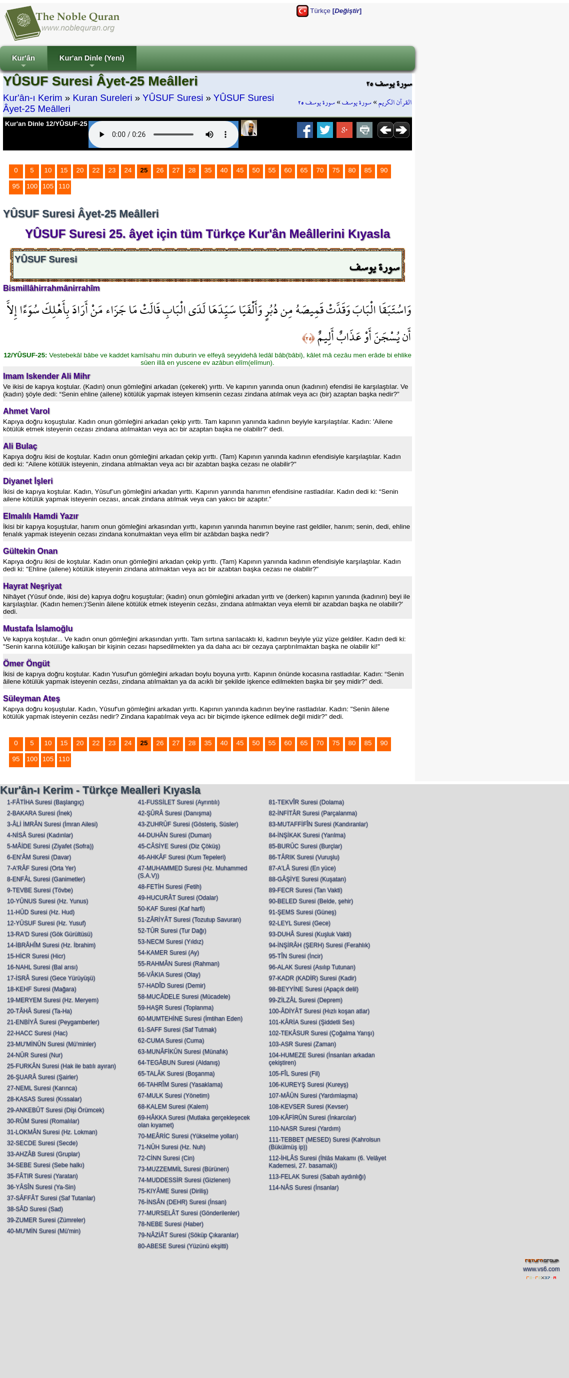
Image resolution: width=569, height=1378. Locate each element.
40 (224, 170)
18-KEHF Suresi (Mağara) (41, 989)
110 (64, 186)
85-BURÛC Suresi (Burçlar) (305, 846)
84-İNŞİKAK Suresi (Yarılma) (307, 835)
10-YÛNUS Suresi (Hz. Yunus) (47, 901)
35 (208, 170)
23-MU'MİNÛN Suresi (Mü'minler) (51, 1044)
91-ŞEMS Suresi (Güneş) (302, 912)
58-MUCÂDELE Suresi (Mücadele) (184, 996)
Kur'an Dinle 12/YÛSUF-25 (46, 123)
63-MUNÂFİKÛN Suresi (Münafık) (183, 1051)
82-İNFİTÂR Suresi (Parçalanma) (312, 813)
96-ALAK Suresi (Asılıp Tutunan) (311, 967)
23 (112, 170)
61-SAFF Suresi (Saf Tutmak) (177, 1029)
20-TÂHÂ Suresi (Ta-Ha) (39, 1011)
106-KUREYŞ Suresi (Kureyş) (308, 1084)
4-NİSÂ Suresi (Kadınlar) (40, 835)
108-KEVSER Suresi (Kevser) (308, 1106)
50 (256, 170)
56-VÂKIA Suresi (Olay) (169, 974)
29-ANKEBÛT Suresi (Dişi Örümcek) (55, 1110)
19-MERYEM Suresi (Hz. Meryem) (52, 1000)
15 (64, 170)
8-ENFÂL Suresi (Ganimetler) (46, 879)
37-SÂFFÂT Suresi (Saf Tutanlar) (51, 1198)
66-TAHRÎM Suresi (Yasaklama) (180, 1084)
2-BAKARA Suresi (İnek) (39, 813)
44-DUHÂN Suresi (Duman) (175, 835)
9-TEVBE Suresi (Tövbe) (40, 890)
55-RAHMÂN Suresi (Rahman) (179, 963)
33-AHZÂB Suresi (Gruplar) (43, 1154)
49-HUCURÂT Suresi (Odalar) (178, 897)
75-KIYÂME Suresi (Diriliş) (173, 1191)
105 (48, 186)
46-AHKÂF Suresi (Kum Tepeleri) (182, 857)
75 (336, 170)
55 (272, 170)
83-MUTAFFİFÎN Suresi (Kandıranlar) (318, 824)
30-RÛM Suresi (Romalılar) (43, 1121)
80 (352, 170)
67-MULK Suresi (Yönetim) (174, 1095)
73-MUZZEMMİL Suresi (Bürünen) (183, 1169)
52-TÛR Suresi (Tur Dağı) (172, 930)
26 (160, 170)
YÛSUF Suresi (172, 97)
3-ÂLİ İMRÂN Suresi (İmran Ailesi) (52, 824)
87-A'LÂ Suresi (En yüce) (302, 868)
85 (368, 170)
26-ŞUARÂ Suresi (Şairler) (42, 1077)
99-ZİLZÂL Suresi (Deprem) (305, 1000)
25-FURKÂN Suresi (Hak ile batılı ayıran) (61, 1066)
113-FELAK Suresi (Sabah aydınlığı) (317, 1176)
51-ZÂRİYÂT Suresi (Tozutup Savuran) (190, 919)
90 (384, 170)
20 (80, 170)
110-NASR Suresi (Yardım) (304, 1128)
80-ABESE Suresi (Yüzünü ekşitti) (183, 1246)
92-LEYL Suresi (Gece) (299, 923)
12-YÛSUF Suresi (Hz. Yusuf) (46, 923)
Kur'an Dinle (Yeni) (92, 62)
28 (192, 170)
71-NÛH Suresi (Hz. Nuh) (172, 1147)
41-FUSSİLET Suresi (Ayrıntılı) (179, 802)
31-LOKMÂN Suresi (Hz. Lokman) (52, 1132)
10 (48, 170)
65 (304, 170)
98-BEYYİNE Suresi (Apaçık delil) (313, 989)
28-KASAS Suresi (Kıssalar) (44, 1099)
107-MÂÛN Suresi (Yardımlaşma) (313, 1095)
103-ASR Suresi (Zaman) (302, 1044)
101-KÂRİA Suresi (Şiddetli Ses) (311, 1022)
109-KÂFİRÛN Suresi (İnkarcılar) (312, 1117)
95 (16, 186)
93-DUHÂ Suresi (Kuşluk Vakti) (309, 934)
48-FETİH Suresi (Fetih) (170, 886)
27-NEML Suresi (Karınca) (42, 1088)
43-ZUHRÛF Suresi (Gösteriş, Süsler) (188, 824)
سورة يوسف (357, 102)
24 (128, 170)
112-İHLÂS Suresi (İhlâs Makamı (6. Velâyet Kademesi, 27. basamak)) (327, 1162)
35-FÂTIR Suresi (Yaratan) (42, 1176)
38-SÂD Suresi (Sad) (35, 1209)
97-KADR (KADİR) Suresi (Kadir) (312, 978)
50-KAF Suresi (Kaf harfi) (171, 908)
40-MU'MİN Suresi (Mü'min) (43, 1231)
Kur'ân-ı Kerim (32, 97)
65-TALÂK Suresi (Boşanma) (176, 1073)
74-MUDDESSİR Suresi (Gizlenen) (184, 1180)
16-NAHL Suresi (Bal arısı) (42, 967)
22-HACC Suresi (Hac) (37, 1033)
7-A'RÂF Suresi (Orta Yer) (41, 868)
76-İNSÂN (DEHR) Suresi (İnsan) (182, 1202)
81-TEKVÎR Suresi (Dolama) (306, 802)
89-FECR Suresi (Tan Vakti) (305, 890)
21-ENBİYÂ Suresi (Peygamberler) (53, 1022)
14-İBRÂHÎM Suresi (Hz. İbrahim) (51, 945)
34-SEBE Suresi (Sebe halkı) (45, 1165)
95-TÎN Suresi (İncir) (295, 956)
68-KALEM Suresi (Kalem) (173, 1106)
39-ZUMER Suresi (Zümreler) (46, 1220)
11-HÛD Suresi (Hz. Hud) (40, 912)
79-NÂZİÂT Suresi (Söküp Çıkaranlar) (188, 1235)
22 (96, 170)
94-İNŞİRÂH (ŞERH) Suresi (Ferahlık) (319, 945)
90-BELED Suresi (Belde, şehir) (310, 901)
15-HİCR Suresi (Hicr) (36, 956)
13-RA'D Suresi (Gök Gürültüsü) (49, 934)
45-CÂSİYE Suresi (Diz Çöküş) (179, 846)
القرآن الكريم (395, 102)
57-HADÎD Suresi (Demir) (172, 985)
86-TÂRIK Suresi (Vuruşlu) (304, 857)
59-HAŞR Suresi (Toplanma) (176, 1007)
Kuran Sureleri (102, 97)
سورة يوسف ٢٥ (316, 102)
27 (176, 170)
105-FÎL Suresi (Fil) (294, 1073)
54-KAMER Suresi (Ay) (168, 952)
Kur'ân (23, 62)
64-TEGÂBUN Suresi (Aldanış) (179, 1062)
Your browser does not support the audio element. (163, 134)
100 (32, 186)
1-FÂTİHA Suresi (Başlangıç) (45, 802)
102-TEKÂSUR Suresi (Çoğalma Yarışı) (321, 1033)
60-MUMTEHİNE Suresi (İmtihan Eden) (190, 1018)
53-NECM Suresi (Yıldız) (171, 941)
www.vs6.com (541, 1269)
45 (240, 170)
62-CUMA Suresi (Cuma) (171, 1040)
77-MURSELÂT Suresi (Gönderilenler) (189, 1213)
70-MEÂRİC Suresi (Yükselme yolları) (188, 1136)
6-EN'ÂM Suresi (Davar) (39, 857)
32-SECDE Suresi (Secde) (42, 1143)
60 (288, 170)
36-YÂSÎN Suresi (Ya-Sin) (41, 1187)
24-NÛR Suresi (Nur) (34, 1055)
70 (320, 170)
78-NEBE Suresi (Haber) (171, 1224)
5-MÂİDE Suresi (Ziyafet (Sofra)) (50, 846)
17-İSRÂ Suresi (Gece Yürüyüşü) (51, 978)
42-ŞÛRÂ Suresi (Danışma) (175, 813)
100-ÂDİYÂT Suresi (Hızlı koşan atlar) (319, 1011)
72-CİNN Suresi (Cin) (166, 1158)
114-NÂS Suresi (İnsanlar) (303, 1187)
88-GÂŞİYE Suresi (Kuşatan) (307, 879)
